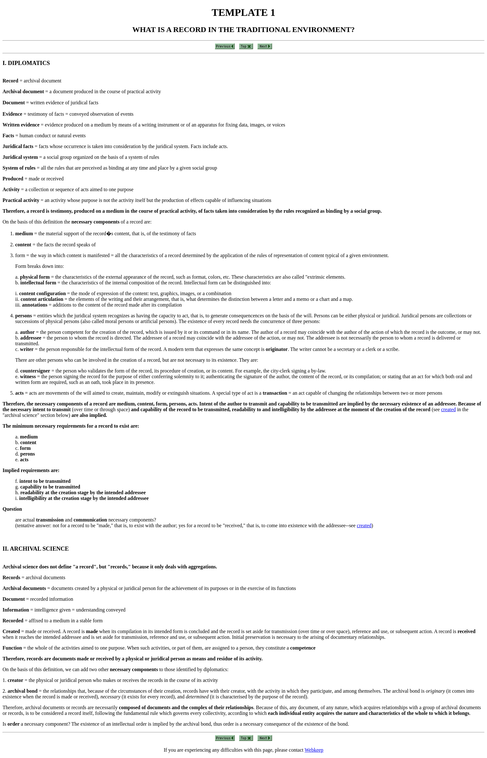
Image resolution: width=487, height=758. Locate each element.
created (448, 409)
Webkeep (314, 750)
